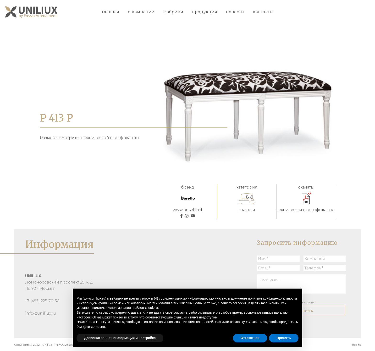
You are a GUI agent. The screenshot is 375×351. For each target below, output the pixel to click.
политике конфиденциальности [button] (272, 298)
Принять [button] (284, 338)
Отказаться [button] (250, 338)
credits (356, 344)
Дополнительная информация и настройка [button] (120, 338)
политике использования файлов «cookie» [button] (125, 308)
